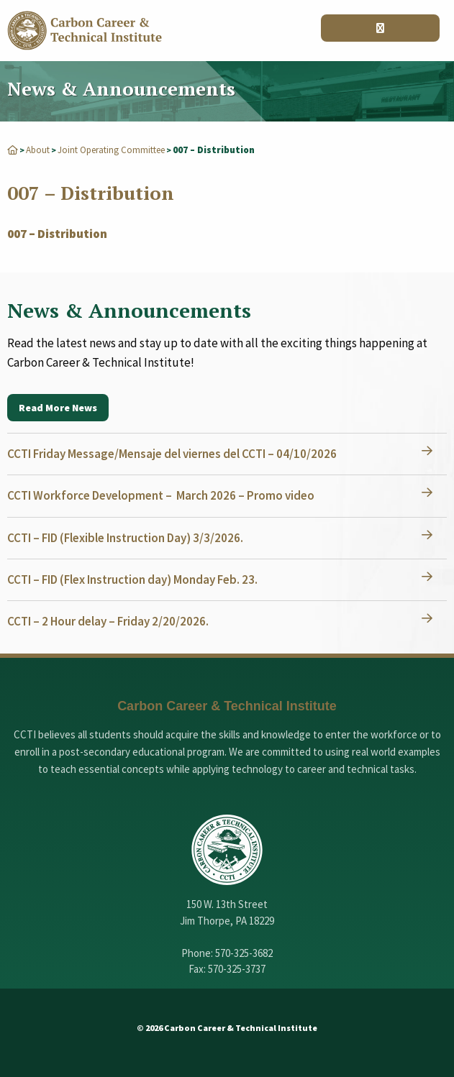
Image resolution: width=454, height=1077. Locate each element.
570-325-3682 (244, 953)
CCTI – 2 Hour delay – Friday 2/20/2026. (108, 621)
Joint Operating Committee (111, 150)
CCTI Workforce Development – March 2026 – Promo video (160, 495)
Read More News (58, 407)
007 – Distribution (57, 234)
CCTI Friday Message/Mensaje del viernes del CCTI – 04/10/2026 (172, 454)
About (38, 150)
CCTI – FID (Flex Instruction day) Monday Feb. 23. (132, 579)
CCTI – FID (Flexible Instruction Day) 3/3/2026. (125, 538)
